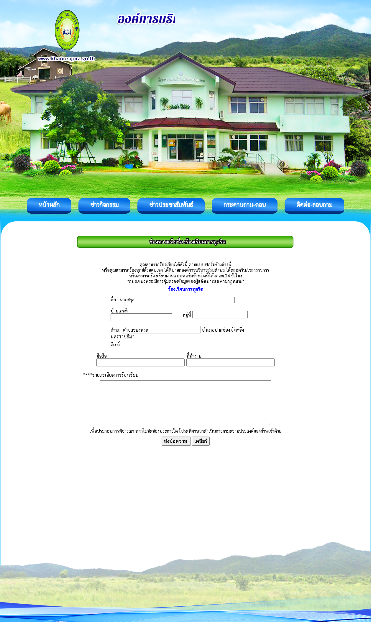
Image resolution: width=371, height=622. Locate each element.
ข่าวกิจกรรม (104, 204)
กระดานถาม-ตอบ (245, 204)
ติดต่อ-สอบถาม (314, 204)
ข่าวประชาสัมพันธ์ (171, 204)
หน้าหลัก (49, 204)
